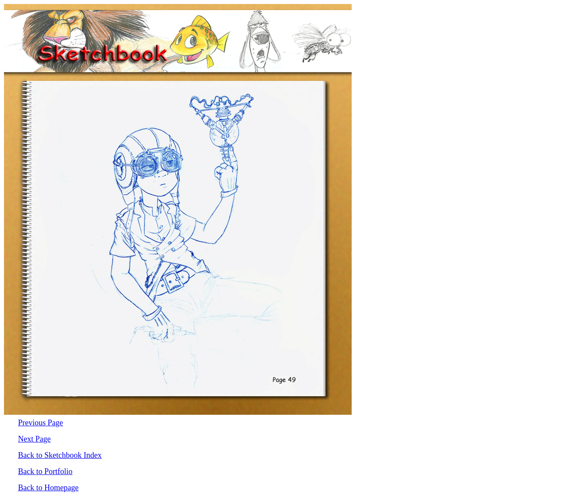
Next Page (34, 439)
